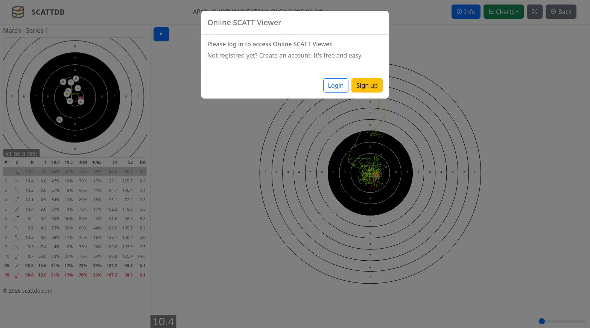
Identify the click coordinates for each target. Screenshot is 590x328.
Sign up (367, 85)
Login (336, 85)
